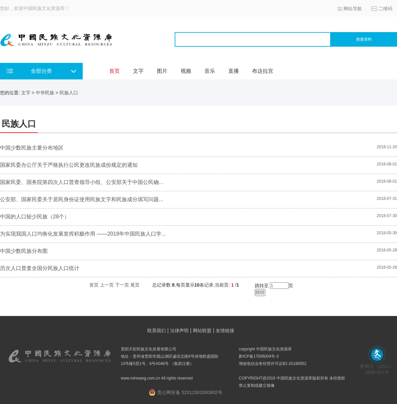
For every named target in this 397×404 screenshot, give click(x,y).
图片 (162, 71)
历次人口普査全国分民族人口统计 (39, 268)
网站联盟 (202, 330)
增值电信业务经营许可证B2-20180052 (272, 363)
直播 (233, 71)
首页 (114, 71)
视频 (186, 71)
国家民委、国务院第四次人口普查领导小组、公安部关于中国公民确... (81, 182)
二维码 (385, 8)
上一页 (107, 285)
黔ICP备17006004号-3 (259, 356)
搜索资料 (364, 39)
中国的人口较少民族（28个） (34, 216)
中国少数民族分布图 (24, 251)
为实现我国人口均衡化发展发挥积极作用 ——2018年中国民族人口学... (83, 234)
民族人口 (69, 92)
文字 (138, 71)
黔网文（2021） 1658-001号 (377, 367)
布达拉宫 (262, 71)
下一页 (122, 285)
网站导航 (352, 8)
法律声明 (179, 330)
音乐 (209, 71)
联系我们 (156, 330)
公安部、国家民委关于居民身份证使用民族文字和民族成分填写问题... (81, 199)
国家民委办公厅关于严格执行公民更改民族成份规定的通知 (69, 165)
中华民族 (45, 92)
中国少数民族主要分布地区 (32, 148)
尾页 (135, 285)
